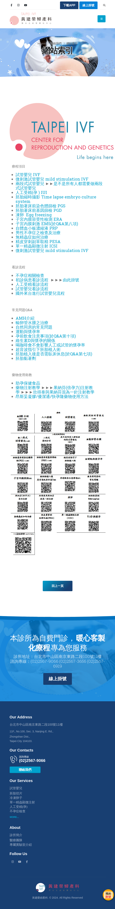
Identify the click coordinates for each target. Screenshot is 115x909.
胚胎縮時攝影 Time (34, 197)
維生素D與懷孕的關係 (35, 340)
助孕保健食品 (28, 383)
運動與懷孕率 (28, 331)
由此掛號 (71, 279)
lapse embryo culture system (56, 199)
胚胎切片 (16, 793)
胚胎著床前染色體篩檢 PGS (40, 205)
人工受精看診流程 (32, 284)
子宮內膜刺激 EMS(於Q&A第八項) (47, 223)
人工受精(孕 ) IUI (31, 192)
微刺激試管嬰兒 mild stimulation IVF (52, 179)
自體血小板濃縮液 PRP (37, 228)
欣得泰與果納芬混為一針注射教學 (63, 392)
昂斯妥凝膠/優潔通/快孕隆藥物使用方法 (52, 396)
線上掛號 (88, 5)
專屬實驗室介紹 (21, 845)
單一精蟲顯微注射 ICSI (36, 246)
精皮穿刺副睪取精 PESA (38, 241)
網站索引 (71, 43)
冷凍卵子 (16, 798)
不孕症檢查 (17, 811)
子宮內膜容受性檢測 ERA (39, 219)
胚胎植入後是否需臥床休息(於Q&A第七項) (54, 353)
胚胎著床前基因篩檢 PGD (39, 210)
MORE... (14, 817)
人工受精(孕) (19, 807)
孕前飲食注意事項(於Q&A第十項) (46, 336)
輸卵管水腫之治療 (32, 322)
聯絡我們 (55, 43)
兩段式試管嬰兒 (30, 183)
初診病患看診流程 (32, 279)
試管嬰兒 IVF (28, 174)
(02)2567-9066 (32, 760)
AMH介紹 (25, 318)
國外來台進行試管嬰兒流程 (40, 293)
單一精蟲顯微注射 (22, 802)
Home (42, 43)
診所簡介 (16, 835)
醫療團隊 (16, 840)
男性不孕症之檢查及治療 (38, 232)
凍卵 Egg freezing (34, 214)
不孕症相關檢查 (30, 275)
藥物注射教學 (28, 387)
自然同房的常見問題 (34, 327)
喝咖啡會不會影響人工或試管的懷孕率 (50, 345)
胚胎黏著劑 (26, 358)
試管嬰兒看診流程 (32, 288)
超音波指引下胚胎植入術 (38, 349)
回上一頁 (58, 585)
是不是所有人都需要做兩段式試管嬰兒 (59, 186)
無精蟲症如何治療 (32, 237)
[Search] (104, 5)
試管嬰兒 (16, 788)
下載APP (69, 5)
